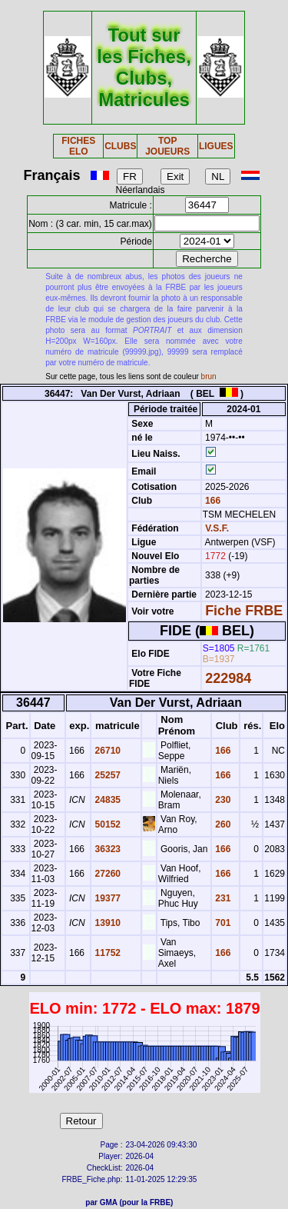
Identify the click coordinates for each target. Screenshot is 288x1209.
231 (221, 898)
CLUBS (120, 146)
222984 (228, 678)
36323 (106, 849)
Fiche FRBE (244, 610)
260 (221, 824)
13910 (106, 923)
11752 (106, 953)
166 (211, 500)
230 (221, 799)
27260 (106, 873)
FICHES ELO (78, 146)
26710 (106, 750)
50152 (106, 824)
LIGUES (216, 146)
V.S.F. (217, 528)
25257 (106, 775)
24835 (106, 799)
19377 (106, 898)
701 (221, 923)
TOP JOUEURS (167, 146)
